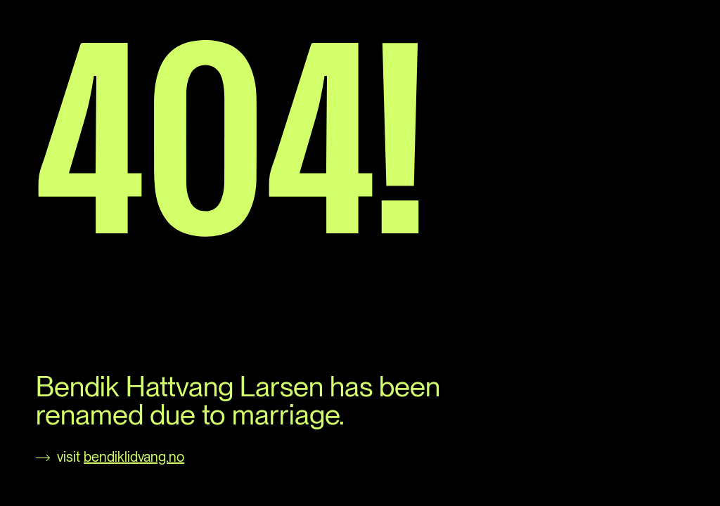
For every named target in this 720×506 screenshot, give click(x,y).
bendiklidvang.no (134, 456)
